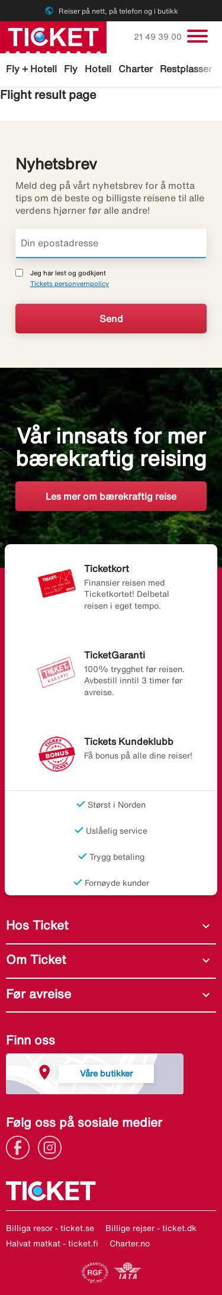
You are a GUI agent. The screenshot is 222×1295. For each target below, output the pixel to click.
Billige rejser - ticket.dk (151, 1228)
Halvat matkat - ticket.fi (52, 1243)
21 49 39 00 (159, 37)
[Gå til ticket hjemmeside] (53, 36)
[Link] (21, 1146)
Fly (71, 68)
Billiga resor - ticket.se (50, 1228)
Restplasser (186, 68)
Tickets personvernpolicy (69, 283)
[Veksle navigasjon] (197, 36)
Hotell (98, 68)
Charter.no (130, 1243)
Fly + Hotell (31, 68)
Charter (135, 68)
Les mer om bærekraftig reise (111, 496)
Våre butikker (106, 1073)
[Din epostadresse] (111, 243)
